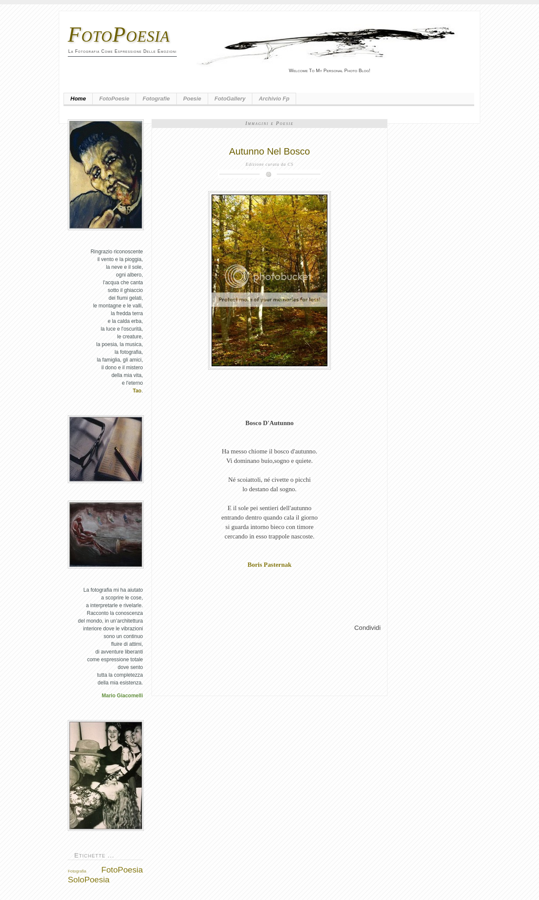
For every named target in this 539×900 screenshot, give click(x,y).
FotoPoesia (119, 34)
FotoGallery (230, 98)
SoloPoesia (88, 879)
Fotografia (77, 871)
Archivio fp (274, 98)
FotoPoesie (114, 98)
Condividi (367, 627)
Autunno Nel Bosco (269, 151)
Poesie (192, 98)
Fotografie (156, 98)
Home (78, 98)
